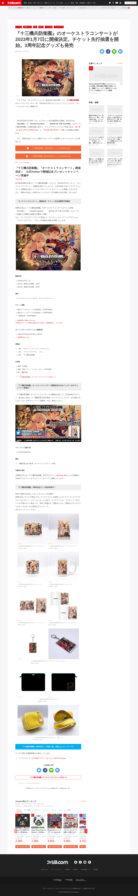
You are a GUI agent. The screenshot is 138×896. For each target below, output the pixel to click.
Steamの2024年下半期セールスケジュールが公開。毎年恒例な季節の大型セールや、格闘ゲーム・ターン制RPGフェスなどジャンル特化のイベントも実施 (103, 87)
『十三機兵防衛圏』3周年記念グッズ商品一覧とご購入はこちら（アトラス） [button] (48, 746)
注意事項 (75, 869)
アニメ (54, 810)
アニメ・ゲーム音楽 (65, 810)
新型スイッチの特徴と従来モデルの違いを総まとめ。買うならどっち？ (96, 161)
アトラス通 (61, 8)
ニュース (67, 3)
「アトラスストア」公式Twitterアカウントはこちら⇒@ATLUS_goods (42, 758)
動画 (72, 3)
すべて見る (83, 801)
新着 (25, 3)
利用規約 (67, 869)
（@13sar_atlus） (62, 475)
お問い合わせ (44, 869)
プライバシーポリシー (56, 869)
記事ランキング (95, 63)
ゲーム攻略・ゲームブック (32, 810)
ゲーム (19, 810)
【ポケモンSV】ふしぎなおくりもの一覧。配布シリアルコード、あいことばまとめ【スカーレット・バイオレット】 (114, 162)
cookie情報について (86, 869)
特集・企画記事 (80, 3)
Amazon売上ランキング (25, 801)
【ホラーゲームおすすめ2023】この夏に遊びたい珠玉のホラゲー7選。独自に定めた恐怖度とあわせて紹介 (114, 118)
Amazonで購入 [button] (22, 846)
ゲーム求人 (59, 3)
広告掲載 (95, 869)
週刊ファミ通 (91, 3)
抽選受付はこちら (24, 337)
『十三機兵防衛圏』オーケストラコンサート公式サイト (37, 377)
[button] (86, 831)
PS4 (50, 8)
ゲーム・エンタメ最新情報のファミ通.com (19, 8)
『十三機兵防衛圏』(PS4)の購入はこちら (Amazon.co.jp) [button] (48, 148)
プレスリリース (71, 8)
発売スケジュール (49, 3)
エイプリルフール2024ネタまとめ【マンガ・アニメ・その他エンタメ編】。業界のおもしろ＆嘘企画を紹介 (96, 140)
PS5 (34, 3)
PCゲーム (40, 3)
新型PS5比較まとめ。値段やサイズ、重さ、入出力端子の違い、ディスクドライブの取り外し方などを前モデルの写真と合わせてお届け (96, 118)
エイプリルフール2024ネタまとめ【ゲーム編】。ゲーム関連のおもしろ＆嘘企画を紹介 (114, 140)
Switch (30, 3)
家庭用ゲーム (42, 8)
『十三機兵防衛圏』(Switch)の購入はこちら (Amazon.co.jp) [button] (48, 156)
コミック (45, 810)
